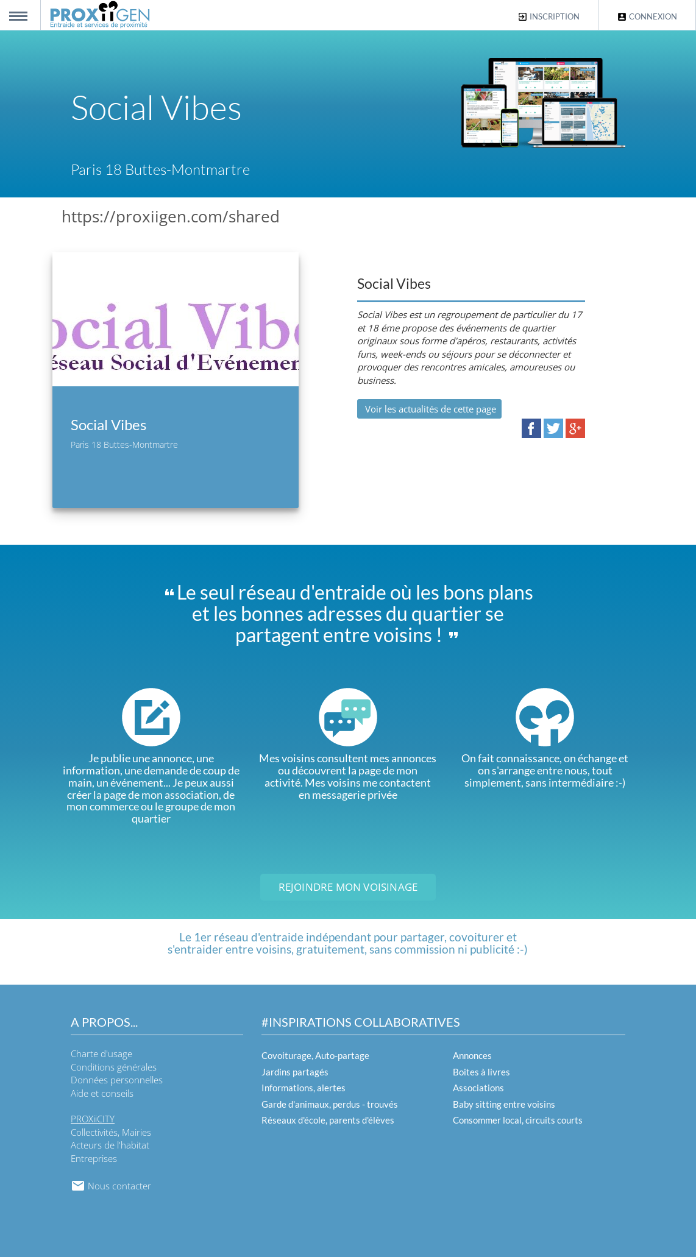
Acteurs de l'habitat (110, 1145)
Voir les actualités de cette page (429, 409)
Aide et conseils (102, 1093)
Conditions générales (114, 1067)
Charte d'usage (101, 1053)
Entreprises (94, 1158)
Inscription (548, 17)
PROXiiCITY (93, 1119)
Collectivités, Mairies (111, 1132)
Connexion (647, 17)
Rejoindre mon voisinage (348, 887)
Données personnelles (117, 1080)
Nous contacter (111, 1186)
